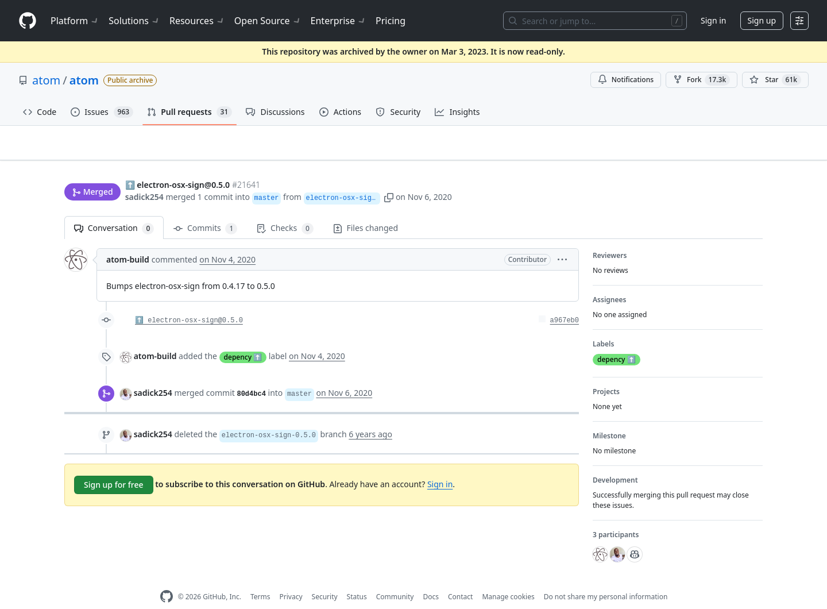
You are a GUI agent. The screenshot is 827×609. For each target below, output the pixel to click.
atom (46, 80)
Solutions (134, 20)
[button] (411, 175)
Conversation (114, 211)
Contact (460, 579)
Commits (205, 211)
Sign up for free (114, 466)
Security (325, 579)
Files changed (365, 210)
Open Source (268, 20)
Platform (75, 20)
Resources (197, 20)
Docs (431, 579)
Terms (260, 579)
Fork (701, 80)
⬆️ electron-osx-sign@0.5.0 (189, 303)
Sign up (762, 20)
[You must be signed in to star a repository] (775, 80)
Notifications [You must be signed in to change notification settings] (626, 79)
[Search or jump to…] (595, 20)
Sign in (713, 20)
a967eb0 (564, 303)
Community (395, 579)
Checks (285, 211)
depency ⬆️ (243, 339)
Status (357, 579)
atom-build (127, 241)
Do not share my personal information (606, 579)
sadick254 (144, 174)
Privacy (291, 579)
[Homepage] (27, 20)
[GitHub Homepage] (166, 579)
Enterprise (338, 20)
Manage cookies (508, 579)
